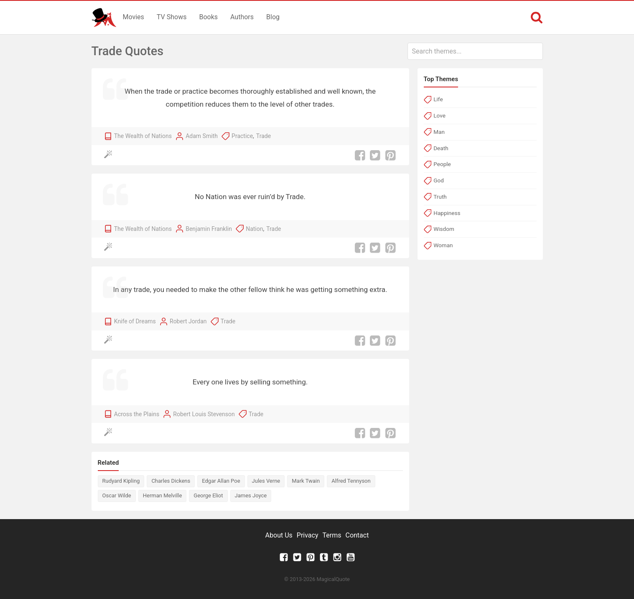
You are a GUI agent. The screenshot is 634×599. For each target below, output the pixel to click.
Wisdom (443, 228)
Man (439, 131)
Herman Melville (162, 495)
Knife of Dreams (135, 321)
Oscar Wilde (116, 495)
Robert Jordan (188, 321)
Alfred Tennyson (350, 481)
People (442, 164)
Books (208, 17)
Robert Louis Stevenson (203, 414)
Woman (443, 245)
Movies (133, 17)
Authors (242, 17)
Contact (357, 535)
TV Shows (172, 17)
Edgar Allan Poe (221, 481)
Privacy (307, 535)
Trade (263, 136)
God (438, 180)
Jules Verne (266, 481)
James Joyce (251, 495)
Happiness (446, 213)
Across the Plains (136, 414)
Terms (332, 535)
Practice (242, 136)
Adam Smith (202, 136)
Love (439, 115)
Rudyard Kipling (121, 481)
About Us (279, 535)
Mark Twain (306, 481)
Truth (440, 196)
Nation (254, 228)
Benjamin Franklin (209, 228)
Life (438, 99)
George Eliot (208, 495)
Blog (273, 17)
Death (440, 148)
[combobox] (475, 51)
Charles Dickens (170, 481)
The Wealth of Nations (143, 136)
